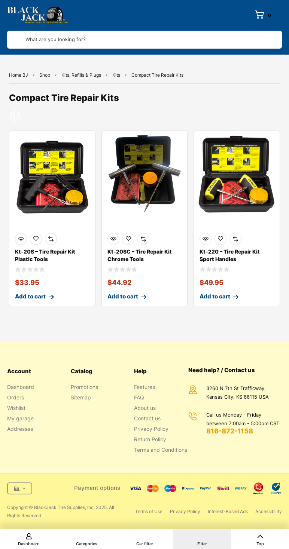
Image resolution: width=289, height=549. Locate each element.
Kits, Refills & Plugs (81, 75)
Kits (116, 75)
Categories (86, 543)
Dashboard (29, 543)
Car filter (144, 543)
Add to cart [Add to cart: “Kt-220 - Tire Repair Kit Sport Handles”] (215, 296)
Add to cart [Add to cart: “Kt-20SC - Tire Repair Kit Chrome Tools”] (122, 296)
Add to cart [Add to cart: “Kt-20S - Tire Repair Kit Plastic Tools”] (30, 296)
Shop (44, 75)
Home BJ (18, 75)
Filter (202, 543)
